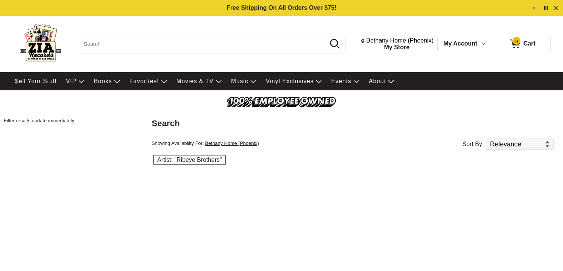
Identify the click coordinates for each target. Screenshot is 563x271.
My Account (460, 43)
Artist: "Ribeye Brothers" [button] (189, 160)
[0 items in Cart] (522, 44)
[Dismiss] (555, 8)
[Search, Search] (203, 44)
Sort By (472, 144)
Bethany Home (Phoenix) (232, 143)
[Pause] (546, 8)
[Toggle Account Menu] (483, 44)
